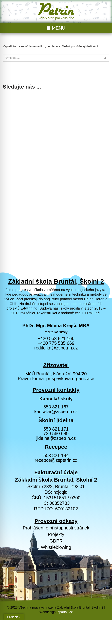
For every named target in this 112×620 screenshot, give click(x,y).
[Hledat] (52, 58)
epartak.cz (65, 612)
